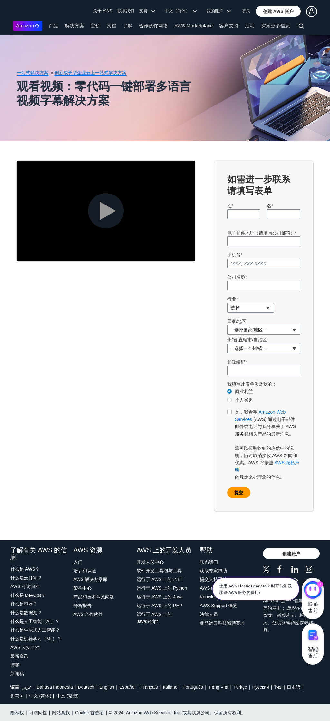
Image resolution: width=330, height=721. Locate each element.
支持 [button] (147, 10)
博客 (14, 664)
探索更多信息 (275, 25)
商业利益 (244, 391)
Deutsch (86, 687)
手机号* (234, 254)
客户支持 (228, 25)
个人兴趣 (244, 400)
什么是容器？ (23, 603)
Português (192, 687)
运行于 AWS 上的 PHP (159, 605)
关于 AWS (102, 10)
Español (127, 687)
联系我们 (125, 10)
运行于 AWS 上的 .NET (160, 579)
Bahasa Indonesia (55, 687)
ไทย (278, 687)
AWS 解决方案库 (90, 579)
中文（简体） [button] (181, 10)
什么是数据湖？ (26, 612)
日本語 (293, 687)
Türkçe (240, 687)
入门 (77, 562)
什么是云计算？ (26, 577)
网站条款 (61, 712)
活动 (250, 25)
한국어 (17, 695)
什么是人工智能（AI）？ (35, 621)
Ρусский (260, 687)
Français (149, 687)
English (106, 687)
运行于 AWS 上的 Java (160, 596)
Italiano (170, 687)
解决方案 (74, 25)
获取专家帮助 (213, 570)
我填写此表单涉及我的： (252, 383)
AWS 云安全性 (25, 647)
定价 (95, 25)
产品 (53, 25)
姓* (230, 205)
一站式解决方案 (32, 72)
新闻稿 (17, 673)
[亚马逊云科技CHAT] (313, 590)
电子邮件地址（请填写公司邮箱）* (261, 232)
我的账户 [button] (219, 10)
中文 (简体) (40, 695)
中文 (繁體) (67, 695)
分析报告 (82, 605)
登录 (246, 11)
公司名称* (237, 277)
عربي (26, 687)
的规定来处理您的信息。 (268, 444)
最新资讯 (19, 656)
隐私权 (17, 712)
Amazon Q (27, 25)
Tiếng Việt (218, 687)
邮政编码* (237, 362)
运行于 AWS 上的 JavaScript (154, 618)
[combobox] (250, 308)
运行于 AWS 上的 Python (162, 588)
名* (270, 205)
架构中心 (82, 588)
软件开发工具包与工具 (159, 570)
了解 (127, 25)
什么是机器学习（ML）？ (36, 638)
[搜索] (302, 27)
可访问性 (38, 712)
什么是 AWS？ (25, 569)
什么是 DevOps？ (28, 595)
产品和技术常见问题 (93, 596)
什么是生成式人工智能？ (35, 630)
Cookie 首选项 (89, 712)
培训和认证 (84, 570)
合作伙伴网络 (153, 25)
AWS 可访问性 (25, 586)
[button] (278, 11)
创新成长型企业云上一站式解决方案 (90, 72)
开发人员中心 (150, 562)
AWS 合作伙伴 (88, 614)
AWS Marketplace (193, 25)
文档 (111, 25)
